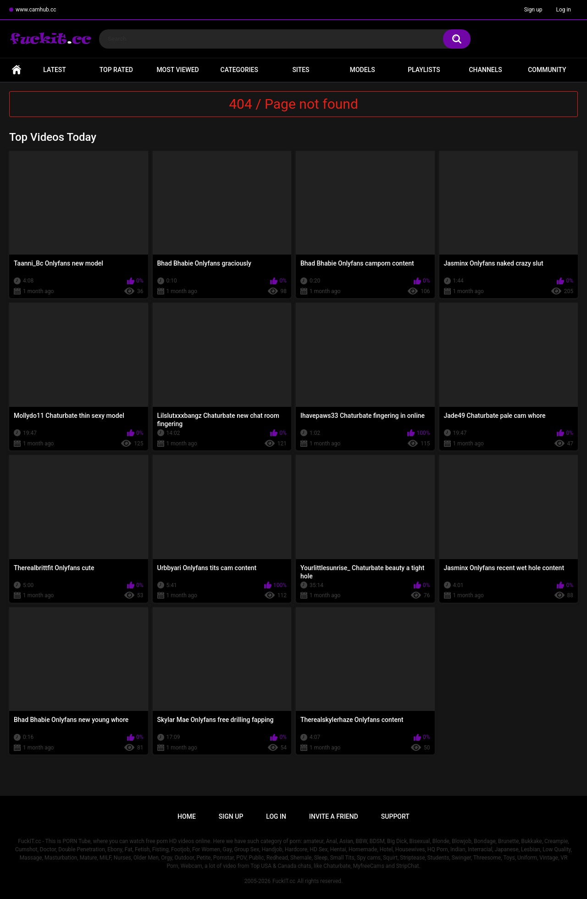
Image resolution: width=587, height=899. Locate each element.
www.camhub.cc (36, 9)
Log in (563, 9)
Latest (54, 69)
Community (547, 69)
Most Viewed (177, 69)
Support (395, 816)
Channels (485, 69)
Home (16, 70)
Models (362, 69)
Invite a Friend (333, 816)
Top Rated (116, 69)
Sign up (533, 9)
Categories (239, 69)
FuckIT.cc (283, 881)
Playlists (424, 69)
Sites (300, 69)
